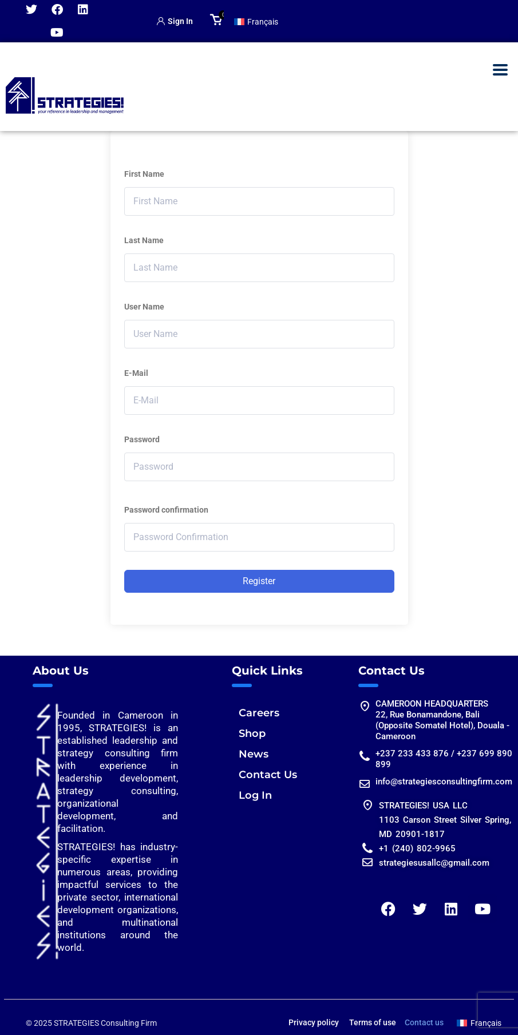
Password (142, 439)
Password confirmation (166, 509)
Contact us (424, 1022)
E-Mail (136, 373)
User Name (144, 306)
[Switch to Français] (256, 21)
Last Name (144, 240)
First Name (144, 174)
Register (259, 581)
